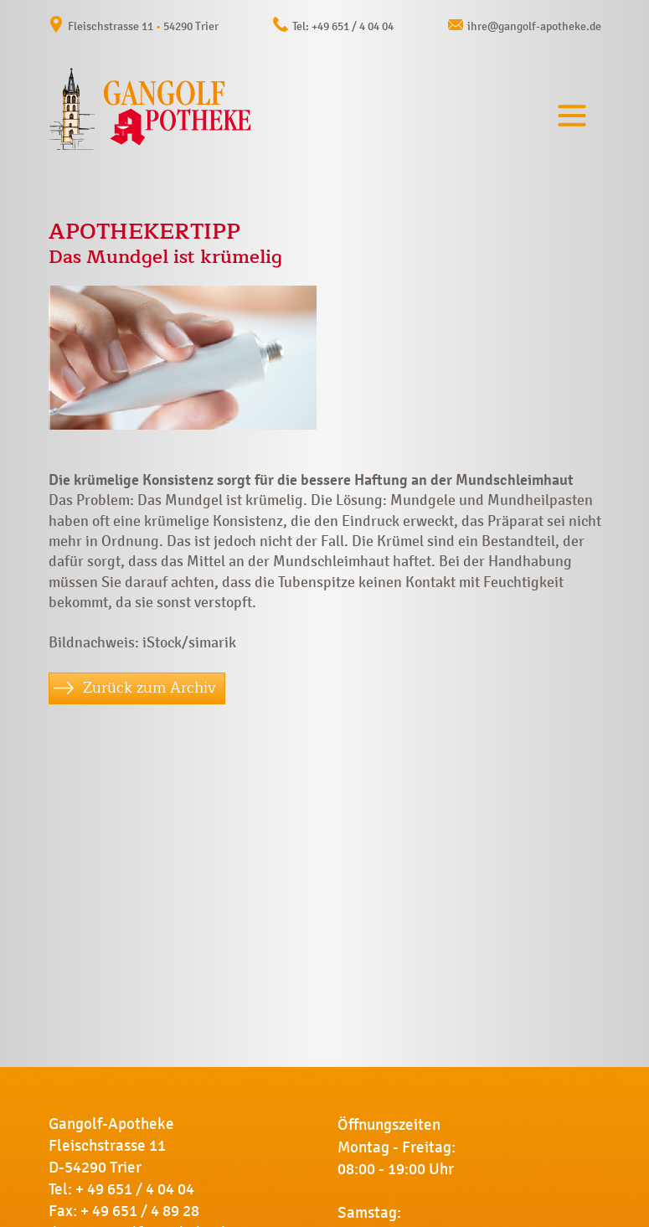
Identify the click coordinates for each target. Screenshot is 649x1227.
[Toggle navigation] (572, 116)
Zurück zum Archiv (149, 687)
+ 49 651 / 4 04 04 (134, 1189)
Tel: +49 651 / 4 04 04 (343, 26)
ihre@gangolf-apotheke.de (534, 26)
